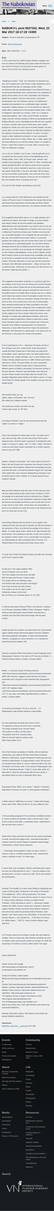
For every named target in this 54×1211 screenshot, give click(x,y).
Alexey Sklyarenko (15, 44)
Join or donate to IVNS (10, 1089)
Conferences (7, 1044)
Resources (32, 1112)
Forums (29, 1044)
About (5, 1067)
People (28, 1090)
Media (28, 1087)
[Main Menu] (47, 6)
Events (6, 1040)
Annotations (6, 1121)
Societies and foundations (36, 1154)
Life (28, 1067)
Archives (29, 1117)
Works (6, 1112)
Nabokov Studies (32, 1142)
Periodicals (30, 1094)
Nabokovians (31, 1048)
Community (33, 1040)
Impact (28, 1079)
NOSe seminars (8, 1048)
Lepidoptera (6, 1132)
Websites (29, 1167)
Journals (29, 1138)
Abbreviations (7, 1117)
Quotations (30, 1150)
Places (28, 1102)
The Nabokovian (18, 4)
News (14, 21)
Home (4, 21)
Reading (29, 1106)
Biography (30, 1072)
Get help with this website (11, 1081)
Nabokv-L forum (32, 1052)
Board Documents (9, 1077)
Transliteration (31, 1163)
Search (6, 1173)
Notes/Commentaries (34, 1146)
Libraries (29, 1083)
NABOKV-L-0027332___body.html (15, 1026)
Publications (6, 1060)
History (4, 1085)
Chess (4, 1128)
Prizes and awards (9, 1056)
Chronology (30, 1075)
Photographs (31, 1098)
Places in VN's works (10, 1136)
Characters (6, 1125)
